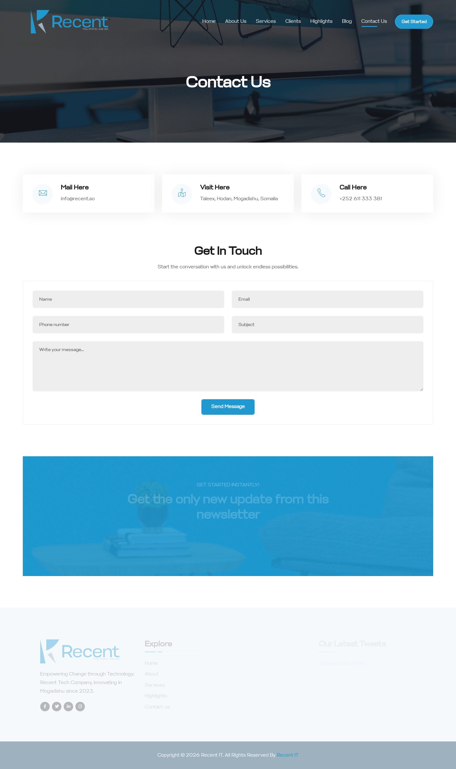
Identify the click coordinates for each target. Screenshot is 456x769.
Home (209, 21)
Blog (347, 21)
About (152, 674)
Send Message (228, 407)
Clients (293, 21)
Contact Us (374, 21)
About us (235, 21)
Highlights (321, 21)
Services (266, 21)
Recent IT (288, 755)
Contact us (157, 707)
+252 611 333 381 (360, 199)
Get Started (414, 21)
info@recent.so (78, 199)
